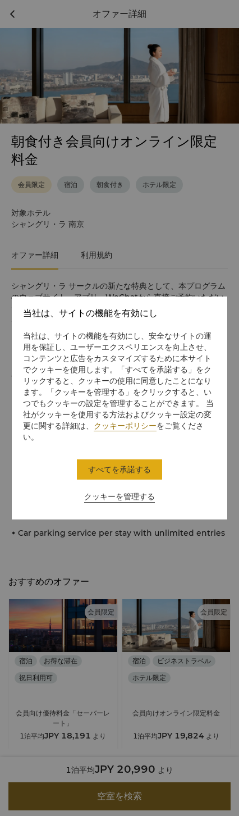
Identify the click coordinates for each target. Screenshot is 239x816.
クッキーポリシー (125, 426)
